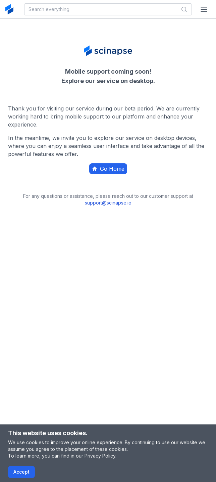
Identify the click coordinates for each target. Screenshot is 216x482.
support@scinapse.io (108, 203)
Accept (21, 472)
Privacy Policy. (100, 456)
